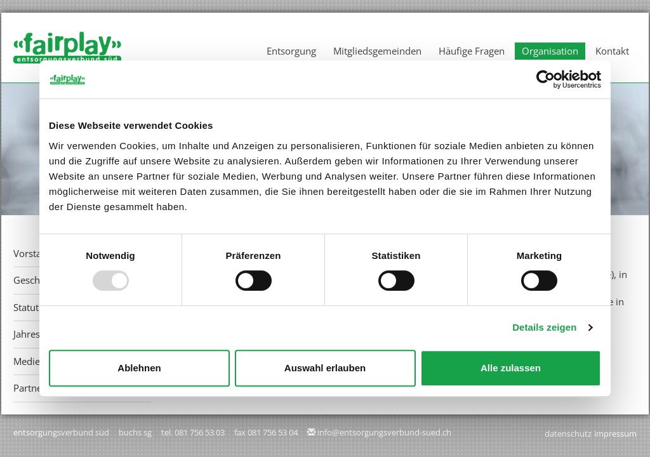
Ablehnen (139, 367)
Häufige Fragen (472, 50)
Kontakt (612, 50)
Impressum (615, 433)
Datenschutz (568, 433)
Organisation (550, 50)
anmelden (527, 434)
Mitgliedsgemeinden (377, 50)
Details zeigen (544, 327)
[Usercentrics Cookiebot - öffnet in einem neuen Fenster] (545, 79)
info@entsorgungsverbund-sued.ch (384, 432)
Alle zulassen (511, 367)
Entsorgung (291, 50)
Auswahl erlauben (325, 367)
